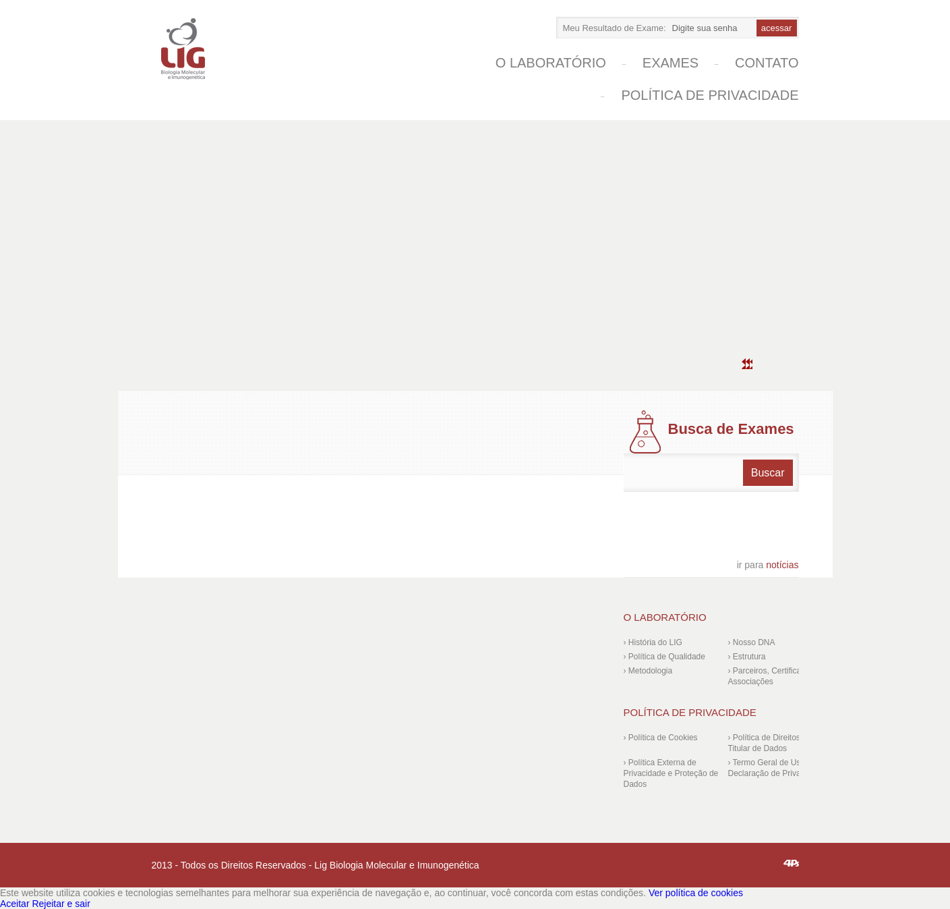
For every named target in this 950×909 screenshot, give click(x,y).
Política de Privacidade (709, 95)
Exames (671, 62)
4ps (791, 863)
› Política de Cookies (661, 737)
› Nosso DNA (751, 642)
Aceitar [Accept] (15, 903)
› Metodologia (648, 671)
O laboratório (551, 62)
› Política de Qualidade (664, 656)
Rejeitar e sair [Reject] (61, 903)
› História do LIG (653, 642)
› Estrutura (747, 656)
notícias (768, 564)
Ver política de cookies (696, 892)
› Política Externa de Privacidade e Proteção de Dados (671, 773)
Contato (766, 62)
